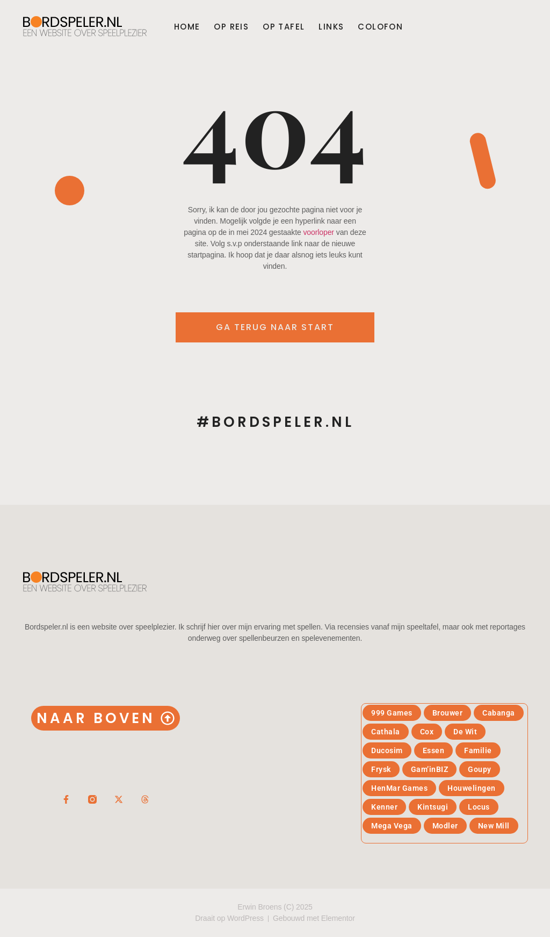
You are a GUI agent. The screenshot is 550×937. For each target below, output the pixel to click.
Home (187, 27)
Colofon (380, 27)
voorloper (318, 232)
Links (331, 27)
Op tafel (284, 27)
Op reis (231, 27)
